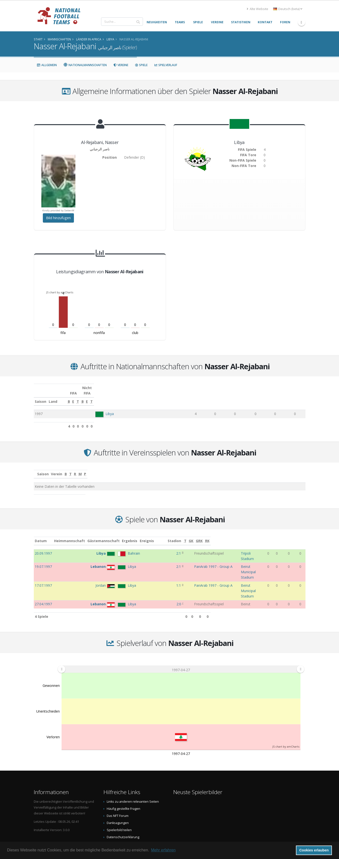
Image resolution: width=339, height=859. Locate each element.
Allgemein (47, 65)
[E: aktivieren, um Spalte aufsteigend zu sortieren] (202, 396)
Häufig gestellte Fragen (123, 778)
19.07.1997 (43, 556)
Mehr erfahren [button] (163, 850)
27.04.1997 (43, 573)
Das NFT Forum (118, 785)
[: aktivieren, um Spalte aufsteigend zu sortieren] (39, 469)
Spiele (141, 65)
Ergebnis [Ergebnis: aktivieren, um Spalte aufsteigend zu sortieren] (159, 535)
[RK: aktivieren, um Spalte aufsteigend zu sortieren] (301, 536)
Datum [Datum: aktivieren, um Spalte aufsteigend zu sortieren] (41, 535)
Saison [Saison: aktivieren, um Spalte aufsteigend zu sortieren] (40, 396)
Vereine (120, 65)
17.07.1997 (43, 564)
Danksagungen (118, 792)
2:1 (158, 548)
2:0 (158, 573)
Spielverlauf (165, 65)
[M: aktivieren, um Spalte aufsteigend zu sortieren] (269, 469)
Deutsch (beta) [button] (287, 9)
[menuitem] (180, 638)
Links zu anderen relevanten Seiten (133, 771)
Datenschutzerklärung (123, 806)
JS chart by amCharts (59, 292)
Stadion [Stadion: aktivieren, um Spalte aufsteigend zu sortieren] (229, 535)
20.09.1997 (43, 548)
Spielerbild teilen (119, 799)
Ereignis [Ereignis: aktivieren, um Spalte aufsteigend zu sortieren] (178, 535)
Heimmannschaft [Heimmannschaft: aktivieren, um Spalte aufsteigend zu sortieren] (87, 535)
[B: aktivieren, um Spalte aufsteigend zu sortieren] (185, 396)
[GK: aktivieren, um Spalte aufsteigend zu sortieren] (284, 536)
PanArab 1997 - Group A (190, 556)
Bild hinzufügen (58, 217)
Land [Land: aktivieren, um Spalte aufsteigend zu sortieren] (96, 396)
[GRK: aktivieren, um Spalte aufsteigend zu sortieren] (293, 536)
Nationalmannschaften (85, 65)
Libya (106, 408)
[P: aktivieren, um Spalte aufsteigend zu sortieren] (294, 469)
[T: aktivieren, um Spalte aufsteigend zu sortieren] (219, 396)
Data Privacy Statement (123, 813)
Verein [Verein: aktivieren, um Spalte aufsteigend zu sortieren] (123, 468)
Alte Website (257, 9)
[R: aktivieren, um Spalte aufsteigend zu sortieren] (244, 469)
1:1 (158, 564)
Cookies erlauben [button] (314, 850)
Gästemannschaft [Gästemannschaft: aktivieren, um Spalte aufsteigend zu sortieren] (122, 535)
